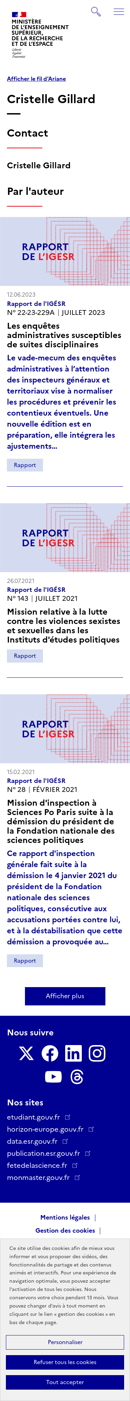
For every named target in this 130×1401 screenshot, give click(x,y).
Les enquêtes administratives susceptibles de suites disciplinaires (64, 335)
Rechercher (96, 8)
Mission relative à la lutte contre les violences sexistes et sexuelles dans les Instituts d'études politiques (63, 626)
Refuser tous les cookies (65, 1362)
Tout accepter (65, 1382)
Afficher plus (65, 996)
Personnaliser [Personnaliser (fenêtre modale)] (65, 1342)
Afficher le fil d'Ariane (36, 79)
